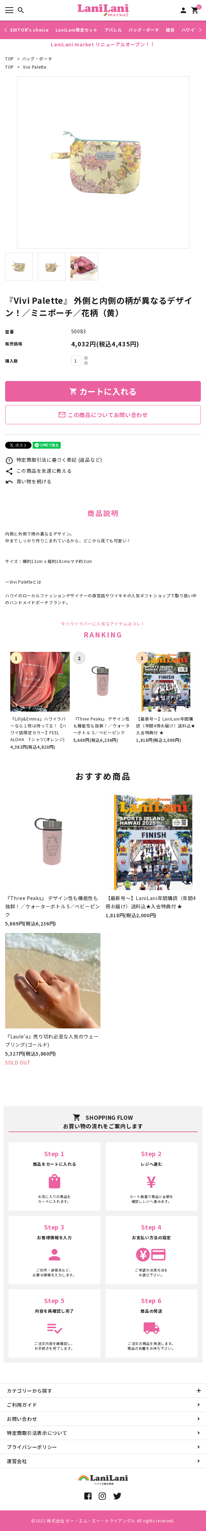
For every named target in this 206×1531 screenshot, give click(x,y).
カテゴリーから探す (29, 1390)
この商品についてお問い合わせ (103, 415)
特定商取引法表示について (37, 1432)
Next (199, 30)
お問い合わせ (22, 1418)
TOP (9, 58)
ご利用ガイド (22, 1404)
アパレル (113, 30)
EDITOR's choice (29, 30)
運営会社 (17, 1461)
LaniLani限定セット (77, 30)
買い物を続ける (28, 481)
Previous (6, 30)
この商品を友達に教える (38, 470)
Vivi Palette (34, 67)
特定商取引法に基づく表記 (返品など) (53, 459)
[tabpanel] (103, 162)
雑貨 (170, 30)
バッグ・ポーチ (144, 30)
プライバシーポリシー (32, 1446)
